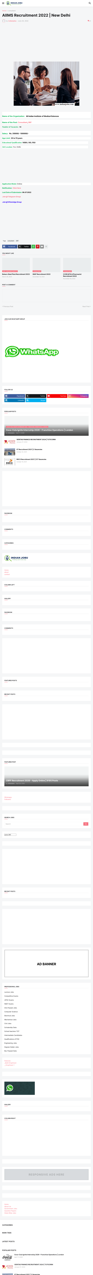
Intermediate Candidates (13, 1035)
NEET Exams (8, 1004)
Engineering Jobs (10, 1043)
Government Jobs (10, 1208)
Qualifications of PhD (11, 1039)
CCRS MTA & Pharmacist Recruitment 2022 (72, 275)
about (6, 572)
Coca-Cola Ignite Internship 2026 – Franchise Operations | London (39, 1255)
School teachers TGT (11, 1031)
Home (4, 11)
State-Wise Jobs (10, 1213)
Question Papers (10, 1211)
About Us (7, 1206)
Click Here (17, 188)
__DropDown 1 (9, 1065)
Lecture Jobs (9, 992)
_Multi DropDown (10, 1063)
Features (7, 1061)
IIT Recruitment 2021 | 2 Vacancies (29, 449)
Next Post (86, 306)
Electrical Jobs (9, 1016)
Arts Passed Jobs (10, 1008)
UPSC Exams (9, 1000)
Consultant (22, 122)
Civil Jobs (7, 1023)
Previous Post (8, 306)
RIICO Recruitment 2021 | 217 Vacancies (31, 459)
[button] (3, 3)
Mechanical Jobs (10, 1020)
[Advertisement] (46, 40)
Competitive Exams (11, 996)
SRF (30, 122)
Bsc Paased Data (10, 1051)
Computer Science (11, 1012)
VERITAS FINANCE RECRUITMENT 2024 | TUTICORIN (36, 439)
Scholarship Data (10, 1027)
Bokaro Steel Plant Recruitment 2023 (16, 274)
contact (7, 574)
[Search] (44, 824)
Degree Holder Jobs (11, 1047)
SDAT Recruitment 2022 (41, 274)
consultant (12, 11)
